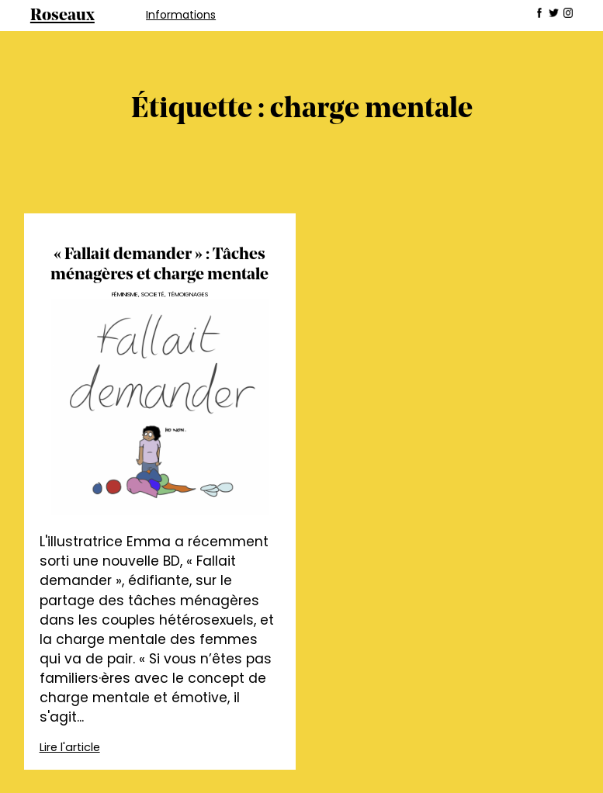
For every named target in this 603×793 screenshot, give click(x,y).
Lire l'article (70, 747)
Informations (181, 15)
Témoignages (188, 294)
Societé (153, 294)
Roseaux (62, 16)
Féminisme (125, 294)
